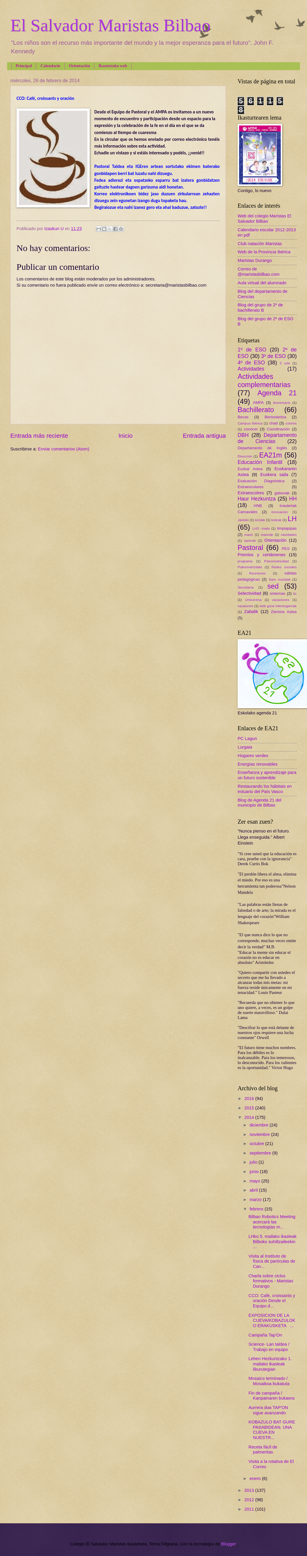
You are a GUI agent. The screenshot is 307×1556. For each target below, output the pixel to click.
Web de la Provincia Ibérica (264, 252)
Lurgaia (245, 747)
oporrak (250, 540)
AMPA (258, 402)
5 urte (285, 363)
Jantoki (243, 520)
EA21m (270, 455)
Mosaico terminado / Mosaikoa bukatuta (269, 1381)
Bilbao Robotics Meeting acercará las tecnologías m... (272, 1221)
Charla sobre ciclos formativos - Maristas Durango (271, 1281)
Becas (243, 417)
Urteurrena (253, 600)
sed (273, 586)
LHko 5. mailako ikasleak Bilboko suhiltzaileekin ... (273, 1241)
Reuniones (257, 573)
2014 (249, 1117)
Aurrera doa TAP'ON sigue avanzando (268, 1410)
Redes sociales (284, 567)
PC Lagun (247, 738)
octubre (257, 1143)
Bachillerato (256, 410)
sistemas (277, 593)
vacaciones (280, 600)
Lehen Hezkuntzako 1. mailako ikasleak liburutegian (270, 1363)
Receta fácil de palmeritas (263, 1450)
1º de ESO (252, 350)
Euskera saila (274, 474)
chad (273, 423)
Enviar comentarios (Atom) (63, 449)
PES (286, 548)
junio (254, 1171)
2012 (249, 1499)
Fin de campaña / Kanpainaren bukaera (272, 1396)
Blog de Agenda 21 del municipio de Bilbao (259, 803)
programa (245, 561)
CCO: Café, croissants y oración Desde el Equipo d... (272, 1300)
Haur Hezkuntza (257, 499)
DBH (243, 435)
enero (255, 1478)
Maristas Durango (255, 260)
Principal (24, 66)
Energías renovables (257, 764)
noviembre (260, 1134)
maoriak (267, 534)
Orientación (79, 66)
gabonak (282, 493)
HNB (258, 505)
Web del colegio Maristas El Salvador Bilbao (264, 219)
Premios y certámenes (261, 554)
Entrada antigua (204, 435)
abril (254, 1190)
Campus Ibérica (250, 423)
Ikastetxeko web (113, 66)
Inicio (125, 435)
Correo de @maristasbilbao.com (259, 272)
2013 (249, 1490)
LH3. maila (261, 528)
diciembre (259, 1125)
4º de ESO (251, 363)
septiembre (260, 1153)
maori (248, 534)
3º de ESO (273, 356)
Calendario (50, 66)
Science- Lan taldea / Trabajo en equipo (269, 1347)
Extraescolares (251, 487)
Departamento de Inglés (262, 448)
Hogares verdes (253, 755)
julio (253, 1162)
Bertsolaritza (275, 417)
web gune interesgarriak (278, 606)
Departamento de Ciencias (267, 438)
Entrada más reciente (39, 435)
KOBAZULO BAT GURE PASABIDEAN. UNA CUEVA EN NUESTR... (272, 1430)
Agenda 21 (277, 393)
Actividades (251, 369)
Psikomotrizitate (250, 567)
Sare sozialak (279, 579)
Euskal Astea (250, 469)
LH (292, 519)
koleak (276, 520)
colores (291, 423)
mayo (255, 1181)
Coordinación (278, 429)
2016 (249, 1098)
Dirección (245, 456)
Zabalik (251, 611)
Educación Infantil (260, 462)
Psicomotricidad (276, 561)
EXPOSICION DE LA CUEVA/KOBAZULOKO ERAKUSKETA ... (272, 1320)
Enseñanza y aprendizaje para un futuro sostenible (267, 775)
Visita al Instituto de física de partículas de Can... (272, 1261)
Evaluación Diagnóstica (261, 481)
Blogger (228, 1544)
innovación (279, 512)
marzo (256, 1199)
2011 (249, 1509)
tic (295, 593)
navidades (289, 534)
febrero (256, 1209)
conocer (251, 429)
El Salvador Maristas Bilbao (110, 25)
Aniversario (281, 402)
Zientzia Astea (284, 611)
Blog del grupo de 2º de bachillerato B (260, 308)
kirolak (260, 520)
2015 (249, 1108)
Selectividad (249, 593)
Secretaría (246, 587)
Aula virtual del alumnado (262, 282)
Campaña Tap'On (265, 1335)
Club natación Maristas (260, 243)
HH (293, 499)
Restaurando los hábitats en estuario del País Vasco (265, 789)
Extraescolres (251, 492)
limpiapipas (287, 528)
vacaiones (245, 606)
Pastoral (250, 547)
